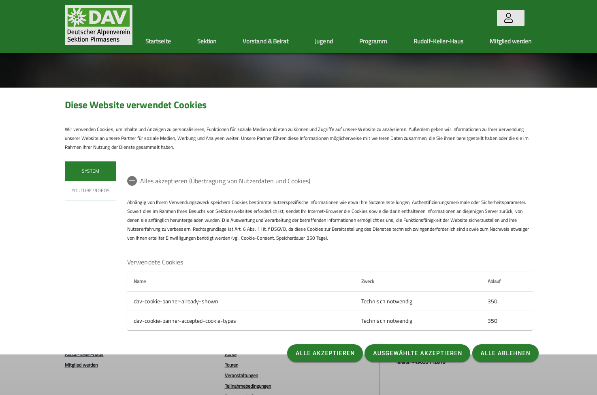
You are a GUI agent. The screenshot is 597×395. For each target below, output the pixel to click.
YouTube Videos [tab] (91, 190)
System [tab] (90, 171)
